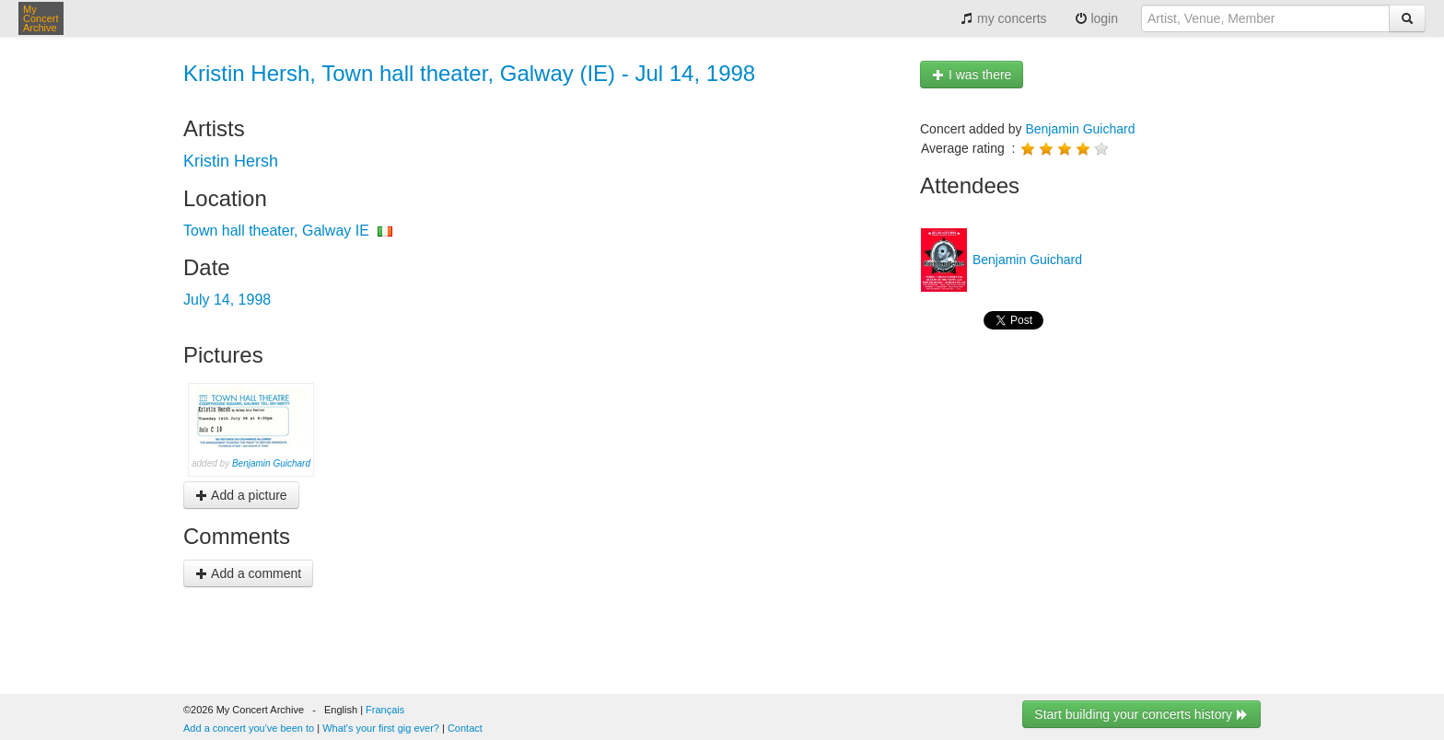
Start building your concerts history (1141, 714)
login (1096, 18)
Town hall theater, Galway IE (276, 230)
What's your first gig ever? (380, 728)
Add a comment (248, 573)
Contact (465, 728)
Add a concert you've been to (248, 728)
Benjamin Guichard (271, 463)
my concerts (1003, 18)
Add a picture (241, 495)
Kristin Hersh (230, 161)
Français (385, 709)
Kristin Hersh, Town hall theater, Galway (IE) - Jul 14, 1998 (469, 73)
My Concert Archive (41, 18)
